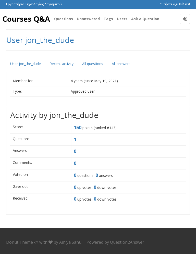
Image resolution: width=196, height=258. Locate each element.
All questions (92, 67)
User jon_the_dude (25, 67)
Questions (63, 18)
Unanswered (88, 18)
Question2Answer (127, 246)
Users (122, 18)
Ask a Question (145, 18)
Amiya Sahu (70, 246)
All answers (121, 67)
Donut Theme (19, 246)
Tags (108, 18)
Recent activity (62, 67)
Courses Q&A (17, 20)
